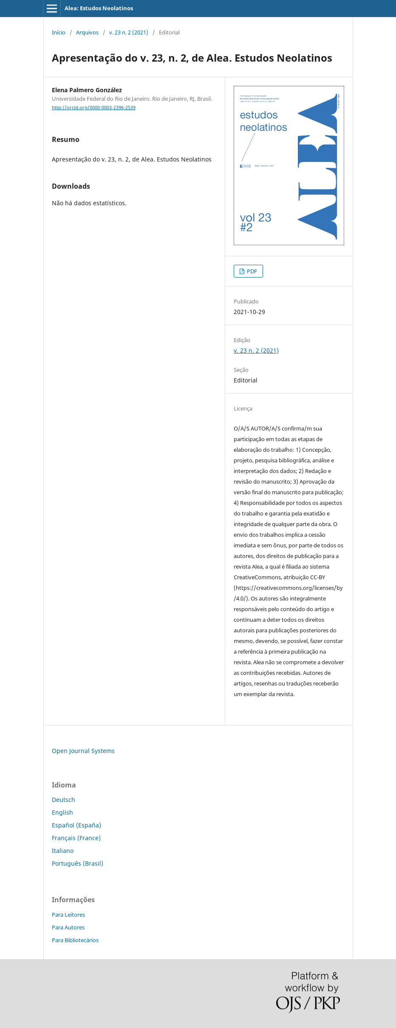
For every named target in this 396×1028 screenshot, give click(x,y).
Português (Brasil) (77, 863)
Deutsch (63, 800)
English (62, 812)
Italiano (63, 851)
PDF (251, 271)
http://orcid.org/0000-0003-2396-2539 (94, 107)
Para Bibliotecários (75, 940)
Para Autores (68, 927)
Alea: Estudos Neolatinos (99, 8)
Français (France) (76, 838)
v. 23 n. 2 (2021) (128, 32)
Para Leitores (68, 914)
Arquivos (87, 32)
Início (58, 32)
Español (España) (76, 825)
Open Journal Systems (83, 751)
